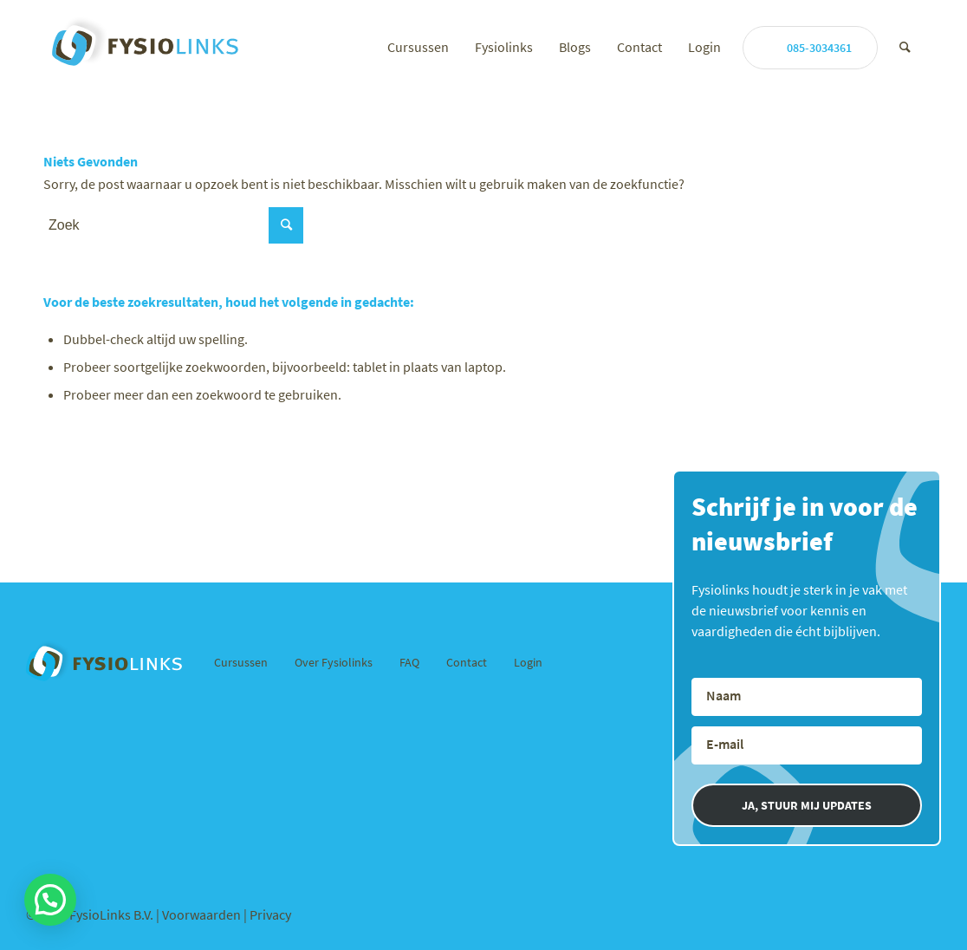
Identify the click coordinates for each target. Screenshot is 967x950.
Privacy (270, 914)
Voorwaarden (202, 914)
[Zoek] (905, 47)
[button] (50, 900)
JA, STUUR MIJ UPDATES (807, 805)
